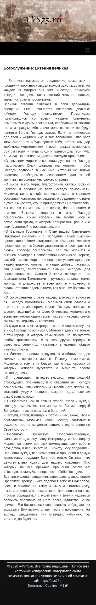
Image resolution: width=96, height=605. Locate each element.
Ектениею (16, 81)
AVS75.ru (26, 566)
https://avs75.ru (51, 581)
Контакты (35, 585)
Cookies (51, 585)
